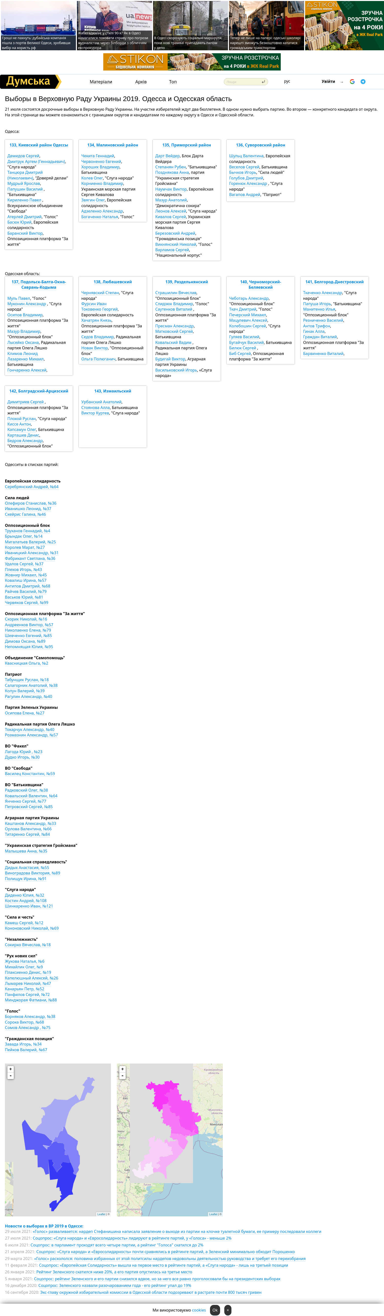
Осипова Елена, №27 (24, 713)
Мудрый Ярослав (23, 183)
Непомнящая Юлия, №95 (29, 646)
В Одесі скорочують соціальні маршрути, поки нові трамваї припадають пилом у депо (188, 43)
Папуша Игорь (317, 303)
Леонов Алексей (170, 211)
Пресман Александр (174, 326)
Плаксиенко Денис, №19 (28, 972)
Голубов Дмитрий (246, 178)
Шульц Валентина (246, 156)
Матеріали (101, 81)
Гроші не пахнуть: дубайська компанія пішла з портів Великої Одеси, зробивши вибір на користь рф (36, 43)
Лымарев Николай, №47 (28, 983)
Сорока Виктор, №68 (24, 1022)
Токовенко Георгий (99, 309)
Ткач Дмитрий (242, 309)
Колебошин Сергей (247, 326)
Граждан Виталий (320, 336)
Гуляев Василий (244, 336)
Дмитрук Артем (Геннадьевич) (36, 161)
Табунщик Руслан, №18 (27, 679)
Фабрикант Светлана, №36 (30, 558)
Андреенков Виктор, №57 (29, 624)
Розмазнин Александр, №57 (31, 735)
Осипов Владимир (25, 315)
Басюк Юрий (19, 222)
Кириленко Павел (24, 200)
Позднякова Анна (172, 172)
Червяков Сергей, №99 (26, 602)
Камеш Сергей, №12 (24, 922)
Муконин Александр (27, 303)
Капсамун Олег (21, 429)
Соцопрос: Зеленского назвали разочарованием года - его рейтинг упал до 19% (114, 1285)
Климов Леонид (22, 353)
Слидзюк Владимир (174, 303)
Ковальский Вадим (173, 342)
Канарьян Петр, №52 (24, 989)
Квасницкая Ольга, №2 (26, 663)
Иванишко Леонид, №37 (28, 508)
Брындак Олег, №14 (23, 536)
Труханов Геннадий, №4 (27, 531)
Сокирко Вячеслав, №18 (28, 944)
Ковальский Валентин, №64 (31, 796)
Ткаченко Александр (322, 292)
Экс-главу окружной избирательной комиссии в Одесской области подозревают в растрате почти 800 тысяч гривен (151, 1292)
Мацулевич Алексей (248, 320)
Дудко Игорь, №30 (22, 757)
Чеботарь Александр (249, 298)
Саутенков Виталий (174, 309)
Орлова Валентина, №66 (28, 829)
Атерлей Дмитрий (24, 216)
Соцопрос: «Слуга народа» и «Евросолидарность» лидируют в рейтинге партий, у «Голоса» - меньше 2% (132, 1238)
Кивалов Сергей (170, 216)
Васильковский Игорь (176, 370)
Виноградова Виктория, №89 (32, 873)
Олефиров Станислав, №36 (30, 503)
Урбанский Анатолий (101, 402)
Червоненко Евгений (101, 161)
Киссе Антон (19, 424)
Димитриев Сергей (26, 402)
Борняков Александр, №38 (30, 1016)
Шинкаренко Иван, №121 (29, 906)
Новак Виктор (94, 348)
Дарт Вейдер (167, 156)
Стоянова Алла (95, 407)
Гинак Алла (314, 331)
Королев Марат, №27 (25, 547)
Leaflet (101, 1214)
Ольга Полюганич (98, 359)
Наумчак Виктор (171, 189)
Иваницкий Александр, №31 (32, 552)
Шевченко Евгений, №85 (28, 635)
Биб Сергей (240, 353)
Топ (173, 81)
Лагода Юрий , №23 (23, 751)
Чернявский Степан (100, 292)
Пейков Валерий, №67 (26, 1049)
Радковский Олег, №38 (26, 790)
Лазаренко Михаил (25, 359)
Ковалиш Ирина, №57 (25, 580)
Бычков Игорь (242, 172)
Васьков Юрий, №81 (24, 597)
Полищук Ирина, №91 (26, 878)
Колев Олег (92, 178)
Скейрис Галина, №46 (25, 514)
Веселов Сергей (244, 167)
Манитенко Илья (319, 309)
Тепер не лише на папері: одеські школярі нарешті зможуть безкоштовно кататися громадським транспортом (265, 43)
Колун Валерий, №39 (25, 691)
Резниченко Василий (323, 320)
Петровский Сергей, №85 (29, 806)
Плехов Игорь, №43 (23, 569)
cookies (199, 1310)
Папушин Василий (25, 189)
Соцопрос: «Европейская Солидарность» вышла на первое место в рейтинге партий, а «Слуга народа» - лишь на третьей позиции (163, 1265)
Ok (215, 1310)
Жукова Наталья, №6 (24, 961)
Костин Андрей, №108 (26, 900)
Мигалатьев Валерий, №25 (30, 542)
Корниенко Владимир (102, 183)
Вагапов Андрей (244, 194)
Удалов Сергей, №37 (24, 564)
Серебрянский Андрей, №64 (32, 486)
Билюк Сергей (243, 348)
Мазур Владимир (23, 331)
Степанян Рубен (170, 167)
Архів (141, 81)
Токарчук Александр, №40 (29, 729)
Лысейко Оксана (23, 342)
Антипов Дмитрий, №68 (27, 586)
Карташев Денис (23, 435)
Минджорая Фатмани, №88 (31, 1000)
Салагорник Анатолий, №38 (31, 685)
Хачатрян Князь (96, 320)
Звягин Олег (93, 200)
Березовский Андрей (175, 233)
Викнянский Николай (175, 244)
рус (287, 81)
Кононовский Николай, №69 (32, 928)
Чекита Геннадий (97, 156)
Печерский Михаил (247, 315)
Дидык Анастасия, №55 (27, 867)
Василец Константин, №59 (30, 773)
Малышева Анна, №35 (26, 851)
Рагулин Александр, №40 (28, 696)
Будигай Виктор (170, 359)
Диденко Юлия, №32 (24, 895)
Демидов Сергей (23, 156)
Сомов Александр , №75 (28, 1027)
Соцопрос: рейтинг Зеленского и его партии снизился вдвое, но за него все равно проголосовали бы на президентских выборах (157, 1278)
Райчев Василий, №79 (26, 591)
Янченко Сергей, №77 (25, 801)
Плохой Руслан (21, 418)
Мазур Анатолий (171, 200)
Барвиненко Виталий (323, 353)
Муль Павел (18, 298)
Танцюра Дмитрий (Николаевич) (25, 175)
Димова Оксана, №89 (25, 641)
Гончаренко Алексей (26, 370)
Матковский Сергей (174, 331)
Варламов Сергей (172, 249)
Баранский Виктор (25, 233)
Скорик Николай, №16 (26, 619)
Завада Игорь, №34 (23, 1044)
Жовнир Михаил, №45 (26, 575)
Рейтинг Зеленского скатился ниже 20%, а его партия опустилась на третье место (114, 1272)
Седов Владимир (97, 336)
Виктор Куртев (95, 413)
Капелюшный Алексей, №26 (31, 978)
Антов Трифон (316, 326)
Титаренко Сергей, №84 (27, 834)
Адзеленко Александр (102, 211)
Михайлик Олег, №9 (24, 967)
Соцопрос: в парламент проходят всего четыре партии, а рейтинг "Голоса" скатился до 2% (117, 1245)
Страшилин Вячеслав (175, 292)
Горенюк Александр (248, 183)
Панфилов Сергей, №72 (27, 994)
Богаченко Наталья (99, 216)
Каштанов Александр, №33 (30, 823)
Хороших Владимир (100, 167)
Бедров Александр (25, 440)
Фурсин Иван (94, 303)
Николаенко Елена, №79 (28, 630)
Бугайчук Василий (246, 342)
